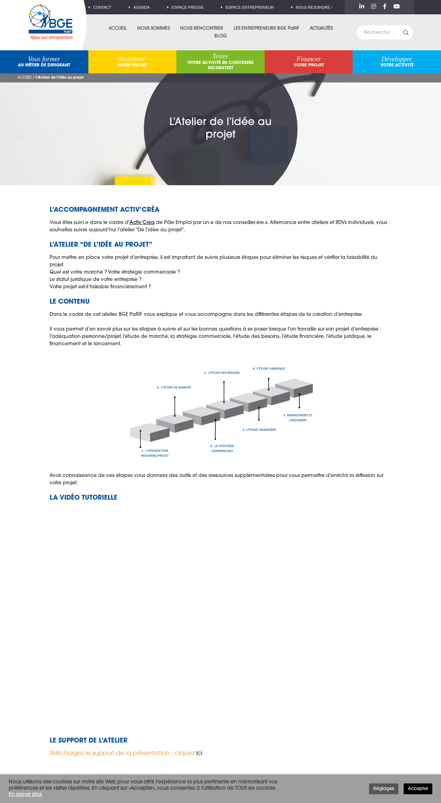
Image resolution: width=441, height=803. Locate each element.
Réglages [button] (383, 789)
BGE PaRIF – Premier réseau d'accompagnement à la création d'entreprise (51, 22)
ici (199, 754)
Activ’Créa (142, 222)
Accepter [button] (418, 789)
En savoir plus (25, 794)
